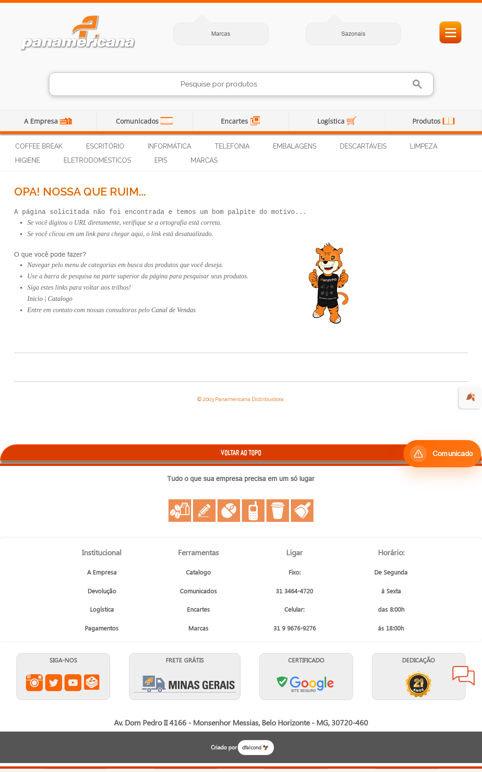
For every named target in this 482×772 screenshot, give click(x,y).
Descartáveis (363, 146)
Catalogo (60, 298)
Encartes (235, 121)
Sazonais (353, 33)
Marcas (220, 33)
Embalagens (294, 146)
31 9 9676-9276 (294, 628)
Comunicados (138, 121)
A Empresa (42, 121)
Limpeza (423, 146)
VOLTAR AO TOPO (241, 452)
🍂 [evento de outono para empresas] (470, 397)
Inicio (35, 298)
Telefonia (232, 146)
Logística (331, 121)
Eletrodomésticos (97, 160)
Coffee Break (39, 146)
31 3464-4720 (294, 591)
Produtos (427, 121)
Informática (169, 146)
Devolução (102, 591)
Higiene (27, 160)
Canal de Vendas (174, 310)
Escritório (105, 146)
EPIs (160, 160)
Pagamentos (102, 628)
